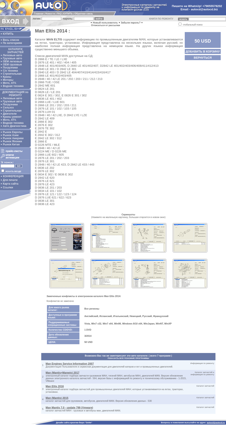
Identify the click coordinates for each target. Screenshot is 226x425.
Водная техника (13, 86)
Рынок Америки (13, 138)
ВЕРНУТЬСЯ (203, 57)
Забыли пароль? (131, 22)
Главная (38, 13)
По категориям (12, 43)
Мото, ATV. (9, 83)
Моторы (8, 79)
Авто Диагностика (14, 126)
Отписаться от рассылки (105, 25)
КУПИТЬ (68, 13)
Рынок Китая (11, 144)
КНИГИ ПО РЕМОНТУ (161, 18)
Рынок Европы (13, 132)
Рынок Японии (12, 141)
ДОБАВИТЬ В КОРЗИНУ (203, 51)
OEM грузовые (12, 64)
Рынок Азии (11, 135)
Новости (50, 13)
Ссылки (8, 187)
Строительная (12, 73)
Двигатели (10, 113)
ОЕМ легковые (12, 61)
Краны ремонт (12, 116)
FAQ (59, 13)
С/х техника (10, 70)
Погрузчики (10, 67)
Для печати (10, 180)
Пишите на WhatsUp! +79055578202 (197, 6)
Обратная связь (83, 13)
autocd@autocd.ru (216, 422)
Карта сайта (10, 183)
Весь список (11, 39)
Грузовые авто (12, 58)
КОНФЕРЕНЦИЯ (13, 176)
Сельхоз (8, 107)
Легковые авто (12, 55)
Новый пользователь (105, 22)
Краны (7, 76)
